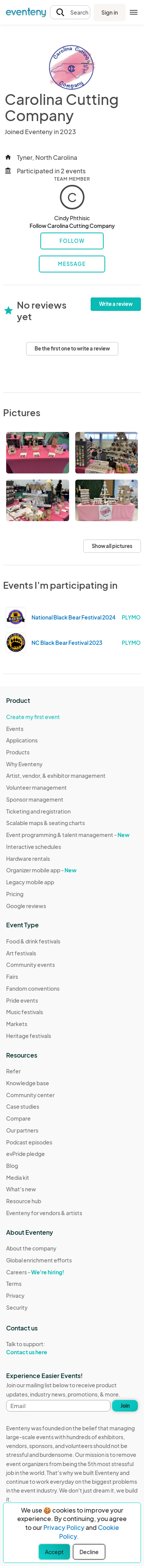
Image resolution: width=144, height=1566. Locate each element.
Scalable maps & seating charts (45, 822)
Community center (30, 1094)
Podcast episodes (29, 1142)
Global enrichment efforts (39, 1260)
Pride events (22, 1000)
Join (125, 1406)
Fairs (12, 976)
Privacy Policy (63, 1527)
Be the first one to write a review (72, 348)
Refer (13, 1071)
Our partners (22, 1130)
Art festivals (21, 953)
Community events (30, 964)
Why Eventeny (24, 764)
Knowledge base (27, 1082)
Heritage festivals (28, 1035)
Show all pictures (112, 546)
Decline (89, 1551)
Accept (54, 1551)
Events (14, 728)
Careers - (35, 1272)
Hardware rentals (28, 858)
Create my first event (33, 716)
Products (18, 752)
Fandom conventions (33, 988)
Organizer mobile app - (41, 870)
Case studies (22, 1106)
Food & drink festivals (33, 941)
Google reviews (26, 905)
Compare (18, 1118)
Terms (14, 1283)
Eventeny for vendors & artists (44, 1212)
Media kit (17, 1177)
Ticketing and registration (38, 811)
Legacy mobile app (30, 881)
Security (17, 1307)
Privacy (15, 1295)
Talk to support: (39, 1348)
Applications (22, 740)
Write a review (115, 304)
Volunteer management (36, 787)
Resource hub (23, 1200)
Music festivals (24, 1011)
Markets (16, 1023)
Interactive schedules (33, 846)
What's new (21, 1189)
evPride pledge (25, 1153)
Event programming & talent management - (67, 834)
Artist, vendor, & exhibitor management (56, 775)
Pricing (14, 893)
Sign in (109, 12)
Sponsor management (34, 799)
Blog (12, 1165)
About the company (31, 1248)
